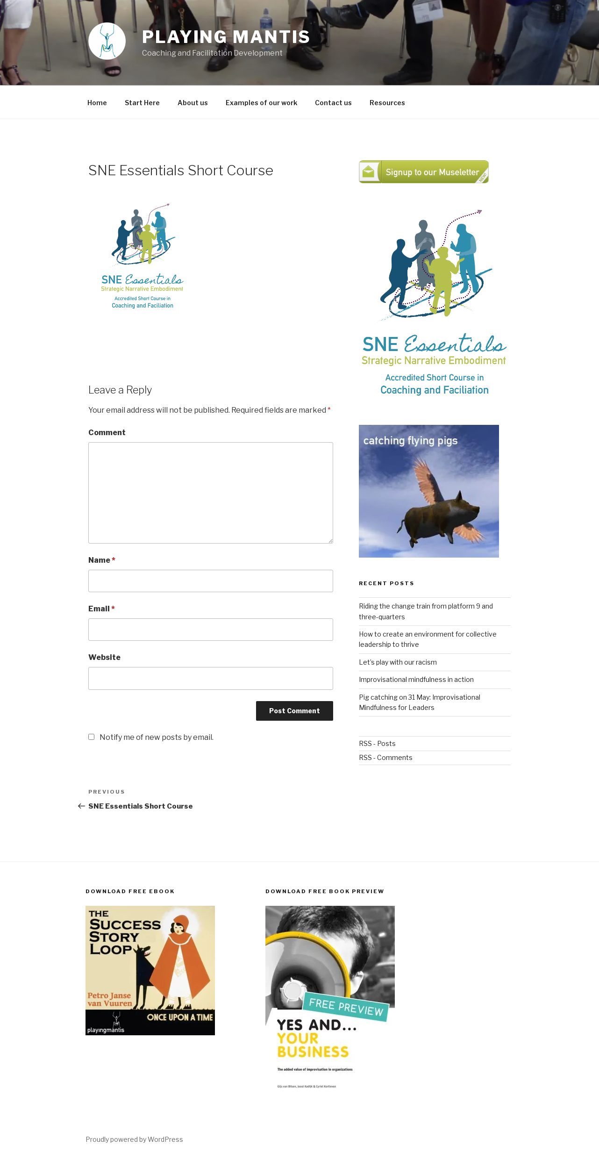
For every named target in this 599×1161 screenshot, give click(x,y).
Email (101, 608)
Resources (387, 103)
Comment (107, 432)
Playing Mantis (226, 37)
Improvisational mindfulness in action (416, 679)
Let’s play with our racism (398, 662)
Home (97, 103)
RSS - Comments (386, 757)
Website (104, 657)
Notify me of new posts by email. (157, 737)
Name (101, 560)
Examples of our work (261, 103)
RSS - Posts (377, 743)
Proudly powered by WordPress (134, 1139)
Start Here (142, 103)
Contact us (333, 103)
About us (193, 103)
